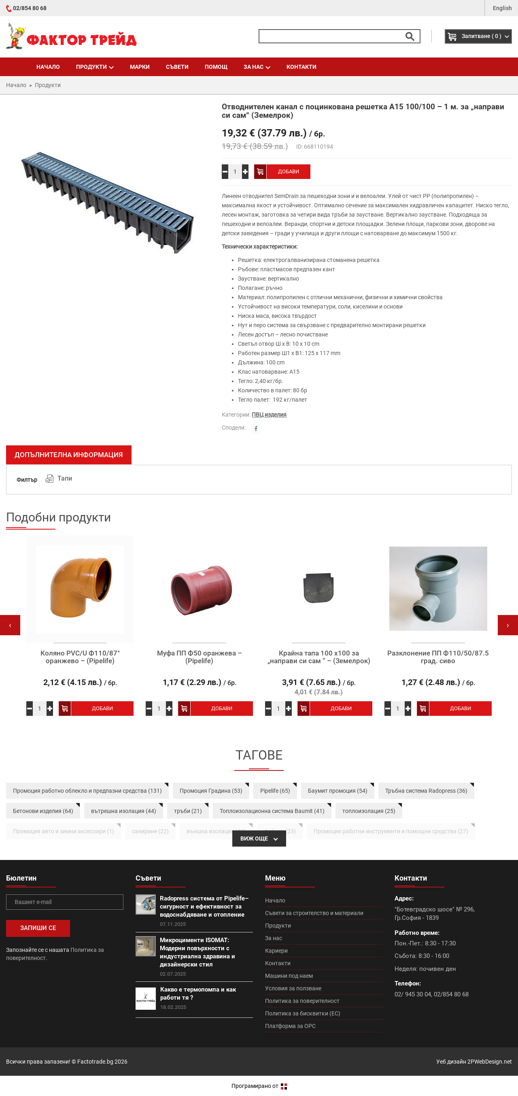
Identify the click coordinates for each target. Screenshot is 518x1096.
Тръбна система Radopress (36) (426, 790)
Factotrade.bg (95, 1061)
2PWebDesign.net (489, 1061)
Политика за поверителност (302, 1001)
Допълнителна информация (69, 455)
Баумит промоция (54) (337, 790)
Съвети (177, 67)
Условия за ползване (293, 988)
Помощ (216, 67)
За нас (257, 67)
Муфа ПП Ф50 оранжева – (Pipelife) (199, 656)
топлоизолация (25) (368, 811)
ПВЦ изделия (269, 414)
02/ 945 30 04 (413, 994)
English (502, 8)
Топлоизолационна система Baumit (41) (272, 811)
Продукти (95, 67)
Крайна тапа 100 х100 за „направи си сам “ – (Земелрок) (318, 656)
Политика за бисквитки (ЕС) (302, 1013)
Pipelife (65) (275, 790)
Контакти (301, 67)
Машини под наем (289, 976)
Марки (140, 67)
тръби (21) (188, 811)
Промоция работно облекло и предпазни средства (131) (87, 790)
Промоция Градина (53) (211, 790)
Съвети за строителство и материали (314, 913)
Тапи (64, 478)
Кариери (276, 950)
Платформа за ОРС (290, 1026)
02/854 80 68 (30, 8)
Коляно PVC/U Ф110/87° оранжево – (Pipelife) (80, 656)
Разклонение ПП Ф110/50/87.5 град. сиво (438, 656)
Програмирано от (259, 1086)
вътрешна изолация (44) (123, 811)
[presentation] (10, 625)
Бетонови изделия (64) (43, 811)
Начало (48, 67)
